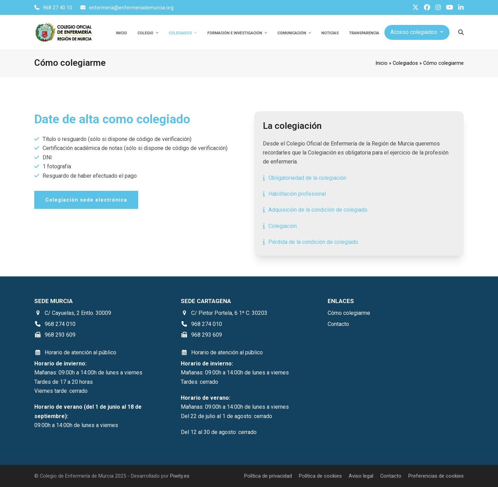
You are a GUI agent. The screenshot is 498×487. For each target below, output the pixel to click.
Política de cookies (320, 476)
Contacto (390, 476)
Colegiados (405, 63)
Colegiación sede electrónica (86, 200)
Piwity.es (179, 476)
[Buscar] (461, 32)
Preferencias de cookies (436, 476)
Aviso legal (361, 476)
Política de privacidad (268, 476)
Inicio (381, 63)
